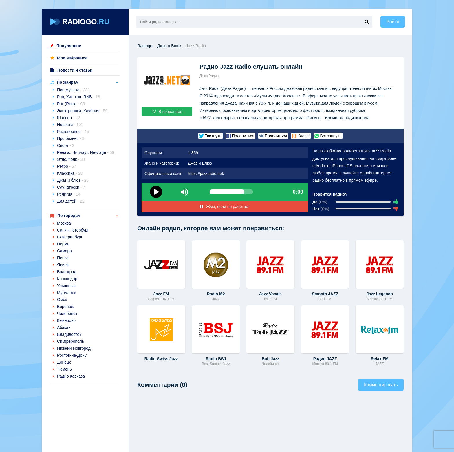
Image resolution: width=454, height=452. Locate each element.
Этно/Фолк (71, 159)
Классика (70, 173)
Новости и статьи (75, 70)
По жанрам (68, 82)
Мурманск (66, 292)
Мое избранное (72, 58)
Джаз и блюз (73, 180)
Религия (68, 194)
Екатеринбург (70, 237)
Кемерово (66, 320)
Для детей (71, 201)
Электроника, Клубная (82, 110)
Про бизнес (71, 138)
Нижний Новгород (74, 348)
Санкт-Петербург (73, 230)
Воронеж (65, 306)
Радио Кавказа (71, 376)
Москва (64, 223)
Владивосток (69, 334)
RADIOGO (79, 22)
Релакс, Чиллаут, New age (85, 152)
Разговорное (73, 131)
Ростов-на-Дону (72, 355)
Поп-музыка (73, 90)
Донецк (64, 362)
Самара (64, 251)
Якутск (63, 265)
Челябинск (67, 313)
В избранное (167, 111)
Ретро (66, 166)
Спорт (65, 145)
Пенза (63, 258)
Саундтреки (71, 187)
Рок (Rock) (71, 103)
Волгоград (66, 271)
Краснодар (67, 278)
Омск (62, 299)
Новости (70, 124)
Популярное (68, 45)
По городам (69, 215)
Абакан (64, 327)
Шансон (68, 117)
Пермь (63, 244)
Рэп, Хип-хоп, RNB (78, 96)
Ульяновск (66, 285)
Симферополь (70, 341)
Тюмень (64, 369)
